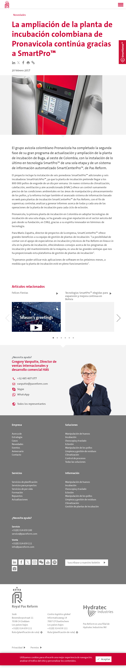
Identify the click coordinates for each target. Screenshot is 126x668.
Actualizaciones (20, 499)
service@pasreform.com (24, 533)
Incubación (70, 437)
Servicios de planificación (24, 482)
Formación (17, 492)
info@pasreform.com (23, 546)
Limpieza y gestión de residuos (80, 451)
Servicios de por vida (22, 489)
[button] (120, 5)
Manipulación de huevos (77, 433)
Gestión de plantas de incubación (82, 506)
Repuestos (17, 496)
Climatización (72, 454)
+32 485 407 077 (27, 378)
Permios (35, 647)
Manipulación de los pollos (78, 447)
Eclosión (69, 444)
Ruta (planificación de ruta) (25, 632)
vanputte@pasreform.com (32, 384)
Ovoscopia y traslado (75, 440)
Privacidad (17, 647)
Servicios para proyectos (24, 485)
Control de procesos (75, 458)
